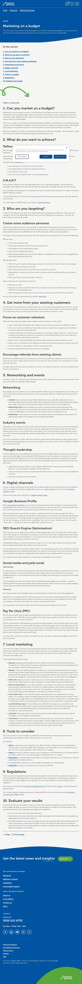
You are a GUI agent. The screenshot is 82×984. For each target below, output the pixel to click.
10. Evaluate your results (13, 81)
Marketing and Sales (27, 10)
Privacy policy (8, 951)
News (5, 906)
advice (59, 786)
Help (4, 957)
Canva (10, 745)
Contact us (7, 903)
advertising (42, 296)
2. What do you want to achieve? (16, 55)
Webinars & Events (10, 879)
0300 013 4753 (12, 920)
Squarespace (13, 758)
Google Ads (12, 765)
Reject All (46, 156)
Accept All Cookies (60, 156)
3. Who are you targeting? (13, 58)
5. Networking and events (13, 65)
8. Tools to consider (11, 74)
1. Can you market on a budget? (16, 52)
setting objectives (44, 202)
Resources (13, 10)
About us (6, 895)
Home (5, 10)
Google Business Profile (16, 505)
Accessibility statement (11, 948)
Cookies (6, 954)
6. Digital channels (10, 68)
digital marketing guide (39, 495)
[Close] (67, 148)
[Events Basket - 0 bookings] (67, 4)
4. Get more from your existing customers (20, 61)
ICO (19, 828)
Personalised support (11, 886)
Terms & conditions (10, 945)
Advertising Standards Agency (35, 786)
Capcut (11, 752)
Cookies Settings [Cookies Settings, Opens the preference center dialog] (21, 156)
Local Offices (8, 899)
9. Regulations (8, 78)
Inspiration (7, 883)
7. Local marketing (10, 71)
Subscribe (65, 859)
